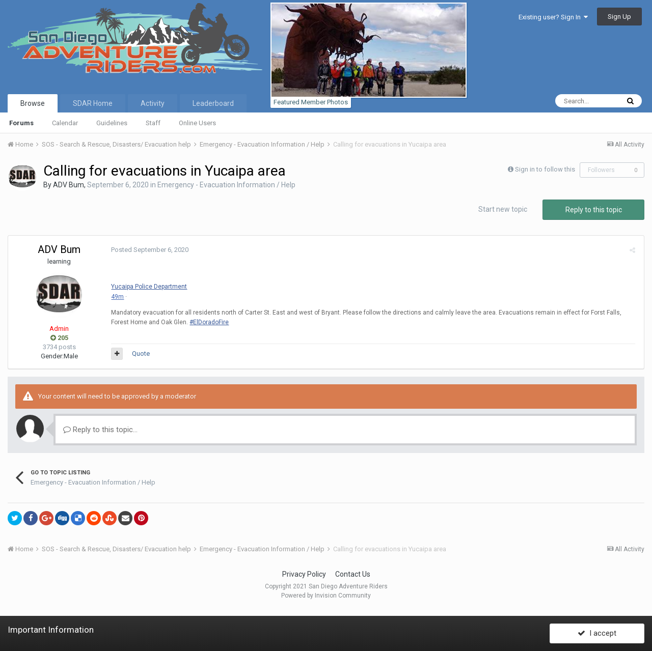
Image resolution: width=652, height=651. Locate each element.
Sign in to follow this (545, 169)
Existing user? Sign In (553, 17)
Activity (153, 103)
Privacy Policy (304, 574)
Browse (32, 103)
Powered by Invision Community (326, 595)
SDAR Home (93, 103)
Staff (153, 123)
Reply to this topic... (100, 429)
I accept (597, 632)
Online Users (197, 123)
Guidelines (111, 123)
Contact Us (352, 574)
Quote (140, 353)
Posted (148, 249)
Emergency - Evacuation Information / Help (226, 185)
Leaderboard (213, 103)
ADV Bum (68, 185)
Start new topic (502, 209)
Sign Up (619, 16)
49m (116, 296)
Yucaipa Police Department (148, 286)
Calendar (65, 123)
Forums (21, 123)
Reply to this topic (593, 210)
